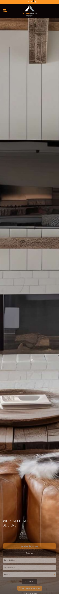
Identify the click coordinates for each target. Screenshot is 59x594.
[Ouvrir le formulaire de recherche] (29, 587)
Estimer (29, 559)
